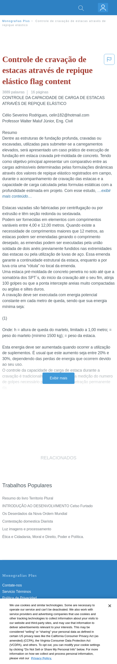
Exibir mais (58, 378)
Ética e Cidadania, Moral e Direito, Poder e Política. (43, 537)
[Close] (110, 611)
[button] (109, 71)
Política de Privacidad (19, 598)
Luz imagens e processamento (26, 529)
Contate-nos (12, 585)
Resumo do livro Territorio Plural (27, 498)
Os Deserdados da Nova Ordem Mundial (34, 514)
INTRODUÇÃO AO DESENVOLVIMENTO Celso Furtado (47, 506)
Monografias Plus (16, 21)
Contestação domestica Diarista (27, 521)
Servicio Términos (16, 592)
